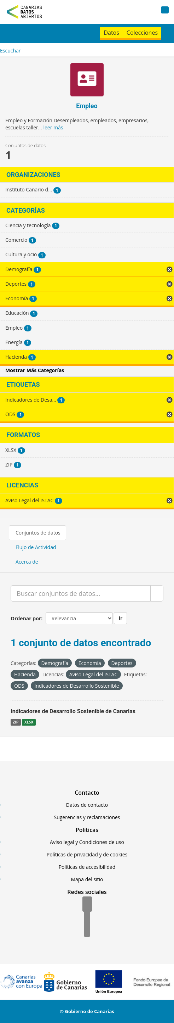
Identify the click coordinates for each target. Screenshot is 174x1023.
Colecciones (142, 33)
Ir (120, 618)
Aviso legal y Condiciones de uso (87, 842)
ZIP (15, 722)
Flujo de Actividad (36, 547)
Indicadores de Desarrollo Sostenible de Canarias (73, 711)
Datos (111, 33)
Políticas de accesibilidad (87, 866)
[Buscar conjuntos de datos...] (81, 593)
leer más (53, 127)
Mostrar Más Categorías (34, 370)
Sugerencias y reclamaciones (87, 817)
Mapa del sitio (87, 879)
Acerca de (27, 561)
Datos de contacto (87, 804)
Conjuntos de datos (38, 532)
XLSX (29, 722)
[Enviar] (156, 593)
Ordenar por (26, 618)
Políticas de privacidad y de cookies (87, 854)
